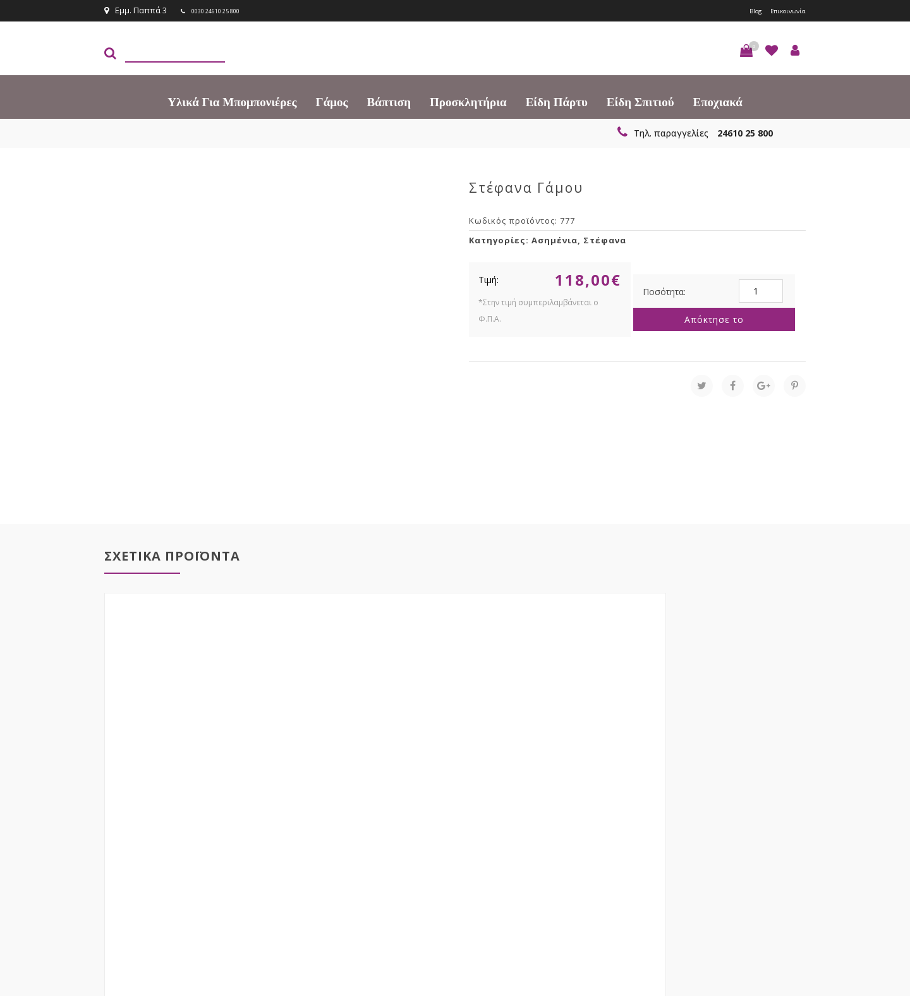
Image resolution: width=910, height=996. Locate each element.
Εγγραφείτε (772, 804)
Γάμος (332, 100)
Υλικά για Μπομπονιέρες (231, 100)
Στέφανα (604, 239)
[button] (746, 49)
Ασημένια (554, 239)
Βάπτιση (389, 100)
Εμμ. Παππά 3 (135, 10)
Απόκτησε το (714, 318)
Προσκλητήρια (468, 100)
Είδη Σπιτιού (640, 100)
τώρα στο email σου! (309, 803)
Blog (741, 10)
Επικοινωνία (782, 10)
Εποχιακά (718, 100)
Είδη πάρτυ (557, 100)
